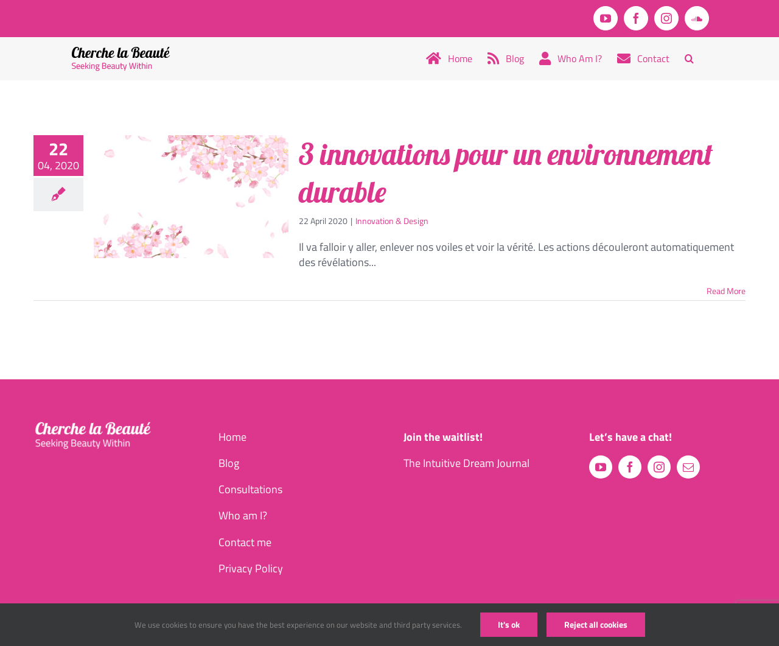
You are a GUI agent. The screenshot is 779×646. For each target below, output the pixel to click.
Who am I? (242, 515)
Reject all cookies (595, 624)
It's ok (509, 624)
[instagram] (659, 467)
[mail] (688, 467)
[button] (689, 58)
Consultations (250, 489)
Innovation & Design (391, 220)
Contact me (244, 542)
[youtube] (600, 467)
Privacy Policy (250, 568)
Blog (228, 463)
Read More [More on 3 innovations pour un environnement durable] (726, 290)
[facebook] (629, 467)
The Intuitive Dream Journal (466, 463)
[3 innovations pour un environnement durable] (191, 196)
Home (232, 437)
